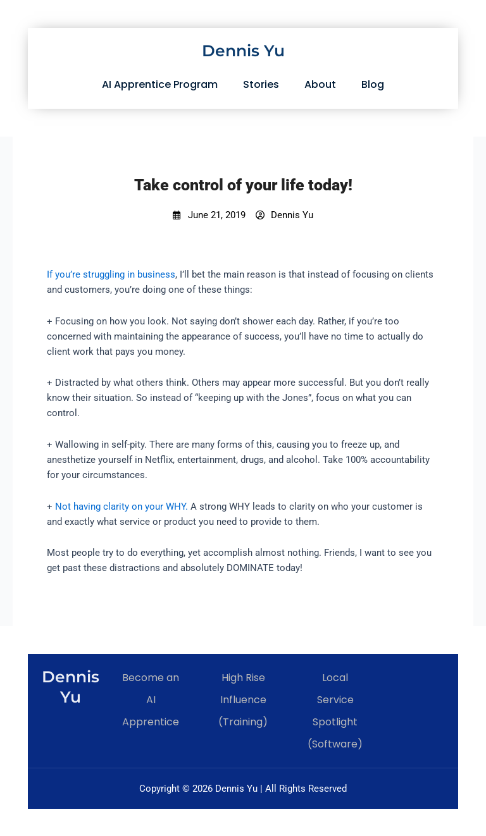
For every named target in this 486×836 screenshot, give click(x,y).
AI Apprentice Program (160, 84)
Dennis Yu (243, 50)
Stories (261, 84)
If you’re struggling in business (111, 274)
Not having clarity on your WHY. (121, 506)
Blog (372, 84)
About (320, 84)
